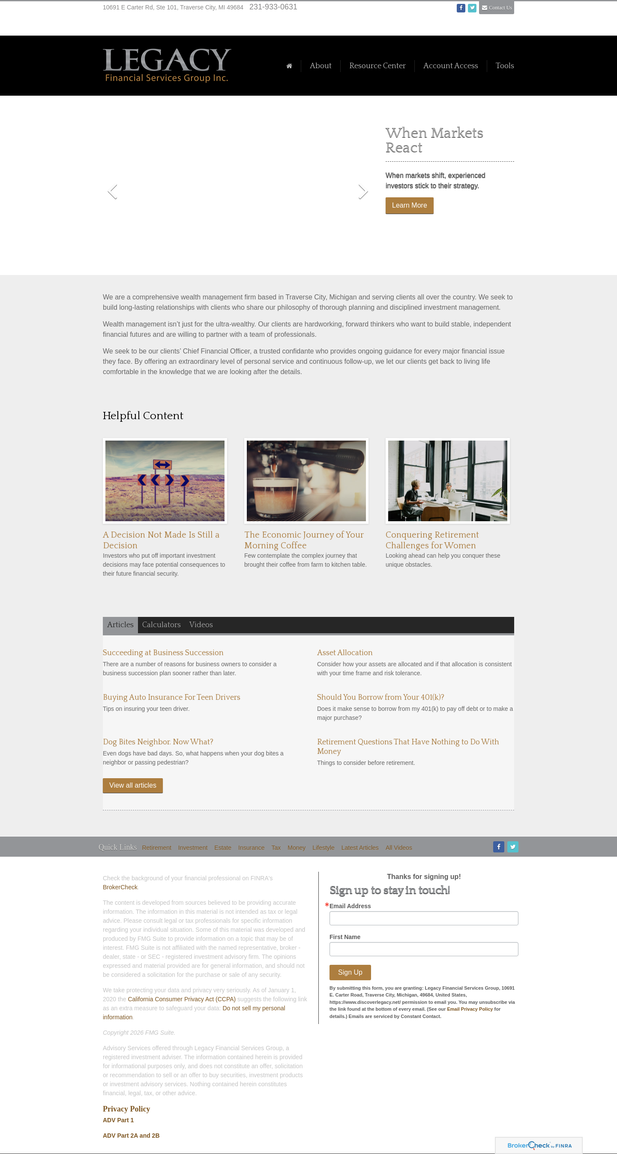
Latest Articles (360, 847)
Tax (276, 847)
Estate (222, 847)
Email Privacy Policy (470, 1009)
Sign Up (350, 972)
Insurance (251, 847)
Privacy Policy (126, 1109)
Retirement (156, 847)
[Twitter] (512, 847)
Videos (201, 625)
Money (297, 847)
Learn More (409, 205)
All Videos (399, 847)
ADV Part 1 (118, 1120)
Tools (505, 66)
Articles (120, 625)
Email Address (350, 906)
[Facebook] (498, 847)
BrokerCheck (120, 887)
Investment (192, 847)
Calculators (161, 625)
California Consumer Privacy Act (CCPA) (182, 999)
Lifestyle (323, 847)
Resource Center (377, 66)
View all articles (132, 785)
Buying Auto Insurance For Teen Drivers (171, 697)
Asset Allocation (345, 653)
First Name (344, 937)
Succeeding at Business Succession (163, 653)
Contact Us (500, 7)
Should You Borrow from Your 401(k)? (380, 697)
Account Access (450, 66)
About (321, 66)
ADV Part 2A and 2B (131, 1135)
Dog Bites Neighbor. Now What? (158, 742)
